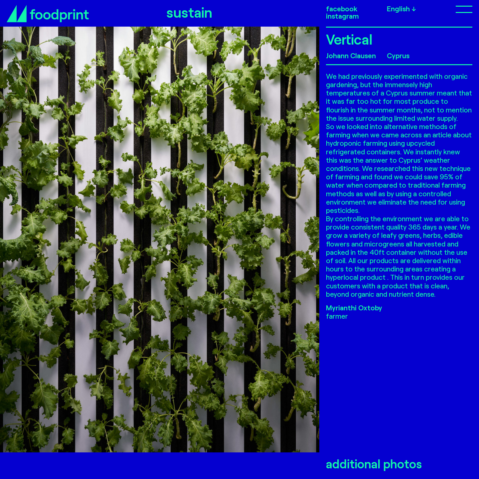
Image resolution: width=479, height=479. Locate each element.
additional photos (374, 464)
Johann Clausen (351, 55)
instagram (342, 16)
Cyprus (398, 55)
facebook (341, 8)
